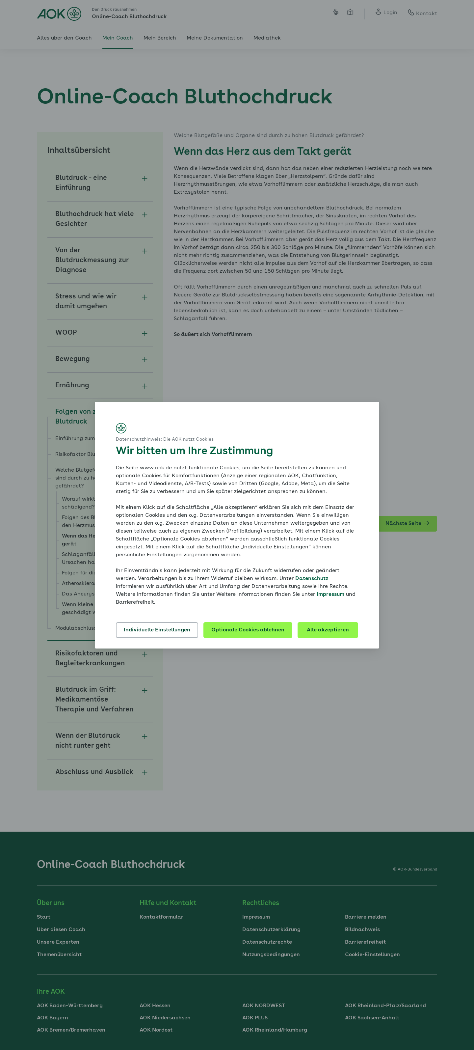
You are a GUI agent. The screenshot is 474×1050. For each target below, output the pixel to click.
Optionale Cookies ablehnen (247, 630)
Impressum (330, 594)
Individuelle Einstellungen (157, 630)
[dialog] (237, 525)
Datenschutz (311, 578)
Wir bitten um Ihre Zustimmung (194, 451)
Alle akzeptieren (328, 630)
